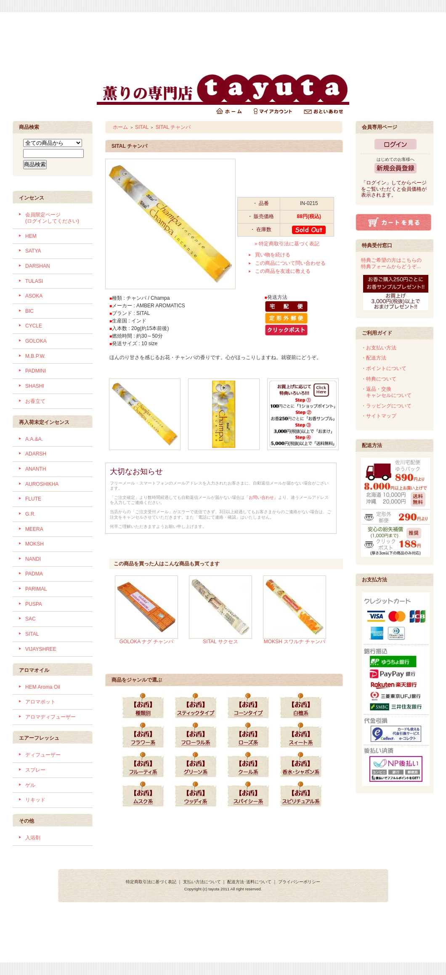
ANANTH (35, 469)
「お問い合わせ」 (261, 497)
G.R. (30, 514)
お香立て (35, 401)
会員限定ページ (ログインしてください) (52, 218)
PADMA (34, 574)
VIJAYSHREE (40, 649)
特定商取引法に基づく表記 (151, 881)
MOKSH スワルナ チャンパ (295, 642)
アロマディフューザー (50, 717)
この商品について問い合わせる (290, 263)
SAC (30, 619)
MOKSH (34, 544)
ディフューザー (43, 755)
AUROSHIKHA (41, 484)
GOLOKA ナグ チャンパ (146, 642)
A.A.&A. (34, 439)
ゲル (30, 785)
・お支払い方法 (378, 348)
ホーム (120, 127)
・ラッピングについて (386, 406)
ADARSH (35, 454)
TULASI (34, 281)
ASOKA (33, 296)
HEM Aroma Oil (42, 687)
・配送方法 (373, 358)
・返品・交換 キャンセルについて (386, 392)
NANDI (33, 559)
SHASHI (34, 386)
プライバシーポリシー (299, 881)
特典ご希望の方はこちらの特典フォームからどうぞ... (391, 263)
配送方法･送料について (249, 881)
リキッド (35, 800)
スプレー (35, 770)
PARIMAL (36, 589)
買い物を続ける (272, 255)
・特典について (378, 379)
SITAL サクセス (220, 642)
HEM (31, 236)
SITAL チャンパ (173, 127)
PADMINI (35, 371)
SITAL (32, 634)
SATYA (33, 251)
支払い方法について (202, 881)
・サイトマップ (378, 416)
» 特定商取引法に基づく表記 (287, 244)
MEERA (34, 529)
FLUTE (33, 499)
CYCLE (33, 326)
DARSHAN (37, 266)
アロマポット (40, 702)
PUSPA (33, 604)
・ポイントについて (383, 368)
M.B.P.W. (35, 356)
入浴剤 (32, 838)
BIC (29, 311)
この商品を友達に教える (283, 271)
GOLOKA (36, 341)
